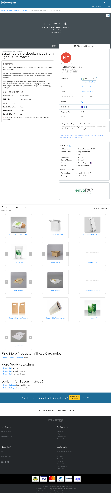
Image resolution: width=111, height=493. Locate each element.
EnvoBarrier (18, 262)
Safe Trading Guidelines (64, 449)
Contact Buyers (61, 434)
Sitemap (4, 452)
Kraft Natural (18, 290)
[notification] (104, 2)
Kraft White (55, 290)
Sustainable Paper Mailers (55, 318)
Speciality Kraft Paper (92, 290)
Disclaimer (60, 459)
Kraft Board (55, 262)
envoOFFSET (18, 346)
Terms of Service (62, 457)
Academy (60, 454)
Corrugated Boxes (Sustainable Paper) (60, 234)
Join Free (60, 429)
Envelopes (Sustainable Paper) (94, 234)
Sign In (107, 6)
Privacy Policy (61, 462)
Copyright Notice (62, 464)
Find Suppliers (5, 432)
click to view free (89, 82)
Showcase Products (63, 437)
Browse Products (6, 434)
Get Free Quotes (97, 6)
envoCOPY (92, 318)
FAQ (2, 449)
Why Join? (60, 432)
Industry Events (61, 452)
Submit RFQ (74, 397)
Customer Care (6, 454)
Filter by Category (100, 208)
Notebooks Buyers (16, 385)
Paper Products (8, 357)
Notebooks (22, 357)
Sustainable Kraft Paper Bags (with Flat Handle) (26, 318)
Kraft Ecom (92, 262)
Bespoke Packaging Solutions (20, 234)
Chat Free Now (89, 79)
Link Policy (60, 467)
